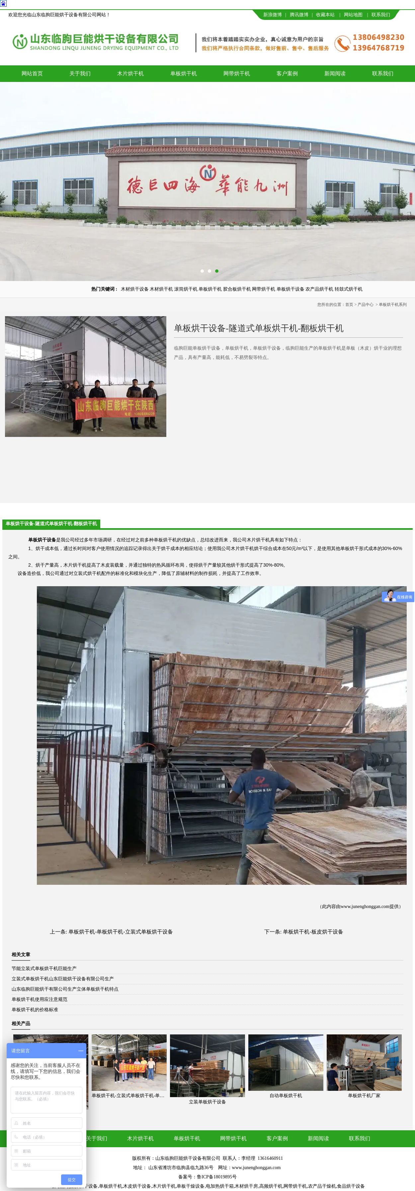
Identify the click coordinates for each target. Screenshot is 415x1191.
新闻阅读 (335, 73)
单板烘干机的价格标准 (35, 1009)
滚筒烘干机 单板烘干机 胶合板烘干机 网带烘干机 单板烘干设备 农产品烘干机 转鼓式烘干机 (268, 289)
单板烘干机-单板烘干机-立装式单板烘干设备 (120, 932)
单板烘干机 (183, 73)
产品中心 (366, 304)
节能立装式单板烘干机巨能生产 (44, 968)
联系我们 (382, 73)
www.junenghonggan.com (365, 906)
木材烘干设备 (135, 289)
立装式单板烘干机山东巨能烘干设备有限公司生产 (63, 978)
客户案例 (287, 73)
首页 (349, 304)
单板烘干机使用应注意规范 (39, 999)
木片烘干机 (130, 73)
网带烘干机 (236, 73)
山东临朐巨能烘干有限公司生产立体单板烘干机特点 (65, 989)
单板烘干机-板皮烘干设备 (313, 932)
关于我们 (80, 73)
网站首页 (32, 73)
